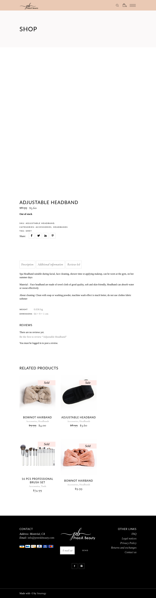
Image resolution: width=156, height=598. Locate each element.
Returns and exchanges (123, 547)
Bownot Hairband (78, 480)
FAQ (133, 533)
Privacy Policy (128, 543)
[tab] (27, 264)
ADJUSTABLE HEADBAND (78, 417)
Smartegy (41, 593)
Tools (43, 486)
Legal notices (129, 538)
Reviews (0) (73, 264)
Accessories (43, 227)
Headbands (60, 227)
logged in (36, 343)
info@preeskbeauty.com (40, 537)
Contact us (130, 552)
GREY (29, 231)
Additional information (50, 264)
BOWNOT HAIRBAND (37, 417)
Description (27, 264)
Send (85, 550)
